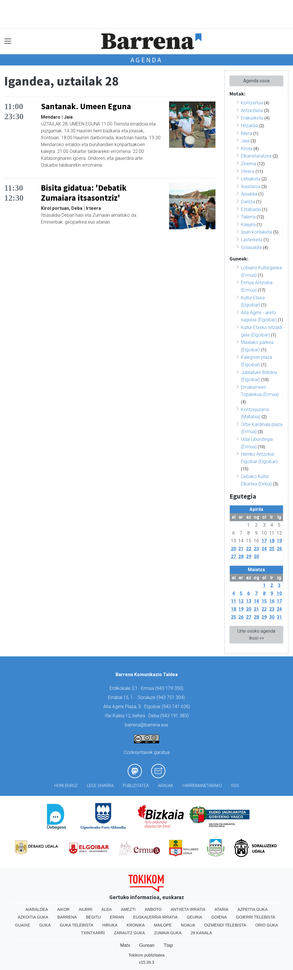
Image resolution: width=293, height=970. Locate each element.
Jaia (245, 141)
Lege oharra (100, 785)
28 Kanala (201, 933)
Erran (117, 917)
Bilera (246, 133)
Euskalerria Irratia (155, 917)
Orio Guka (266, 925)
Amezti (128, 909)
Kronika (136, 925)
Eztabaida (251, 209)
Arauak (165, 785)
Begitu (93, 917)
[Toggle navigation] (8, 41)
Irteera (247, 171)
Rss (235, 785)
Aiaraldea (36, 909)
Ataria (221, 909)
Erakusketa (252, 118)
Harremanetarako (202, 785)
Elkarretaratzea (256, 156)
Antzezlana (252, 110)
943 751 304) (171, 697)
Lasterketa (251, 239)
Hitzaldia (249, 125)
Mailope (163, 925)
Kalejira (248, 224)
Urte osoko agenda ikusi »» (256, 634)
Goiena (219, 917)
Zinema (248, 163)
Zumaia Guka (167, 933)
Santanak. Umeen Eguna (86, 106)
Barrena (67, 917)
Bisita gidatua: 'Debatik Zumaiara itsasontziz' (83, 193)
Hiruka (110, 925)
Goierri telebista (255, 917)
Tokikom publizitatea (146, 955)
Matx (125, 945)
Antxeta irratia (188, 909)
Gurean (147, 945)
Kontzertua (252, 102)
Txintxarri (93, 933)
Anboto (153, 909)
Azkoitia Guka (33, 917)
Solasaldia (251, 247)
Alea (107, 909)
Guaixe (22, 925)
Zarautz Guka (129, 933)
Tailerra (248, 217)
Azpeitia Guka (252, 909)
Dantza (248, 201)
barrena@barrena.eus (146, 725)
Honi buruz (66, 785)
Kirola (246, 148)
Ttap (168, 945)
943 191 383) (175, 715)
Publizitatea (136, 785)
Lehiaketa (250, 179)
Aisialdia (249, 194)
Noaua (188, 925)
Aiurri (85, 909)
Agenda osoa (256, 80)
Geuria (194, 917)
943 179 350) (170, 688)
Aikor (63, 909)
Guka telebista (76, 925)
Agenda (146, 59)
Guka (45, 925)
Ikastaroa (250, 186)
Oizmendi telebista (225, 925)
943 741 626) (176, 706)
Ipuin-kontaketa (256, 232)
